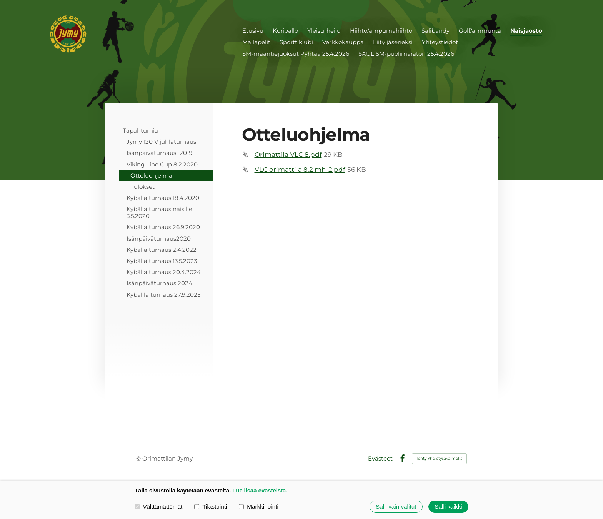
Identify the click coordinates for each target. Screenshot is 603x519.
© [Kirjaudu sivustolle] (139, 458)
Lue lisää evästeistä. (259, 490)
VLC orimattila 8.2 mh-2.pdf (300, 169)
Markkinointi (258, 506)
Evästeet (380, 458)
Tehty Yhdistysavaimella (439, 458)
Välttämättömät (158, 506)
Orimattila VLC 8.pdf (288, 154)
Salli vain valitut (396, 506)
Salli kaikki (448, 506)
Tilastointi (210, 506)
